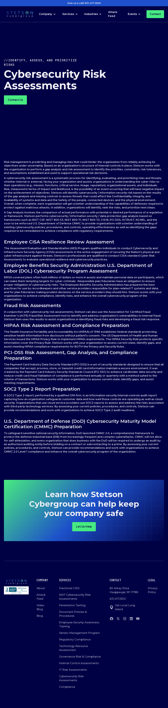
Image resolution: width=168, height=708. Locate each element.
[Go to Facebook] (112, 619)
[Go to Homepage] (20, 14)
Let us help (84, 526)
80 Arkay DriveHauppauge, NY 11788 (124, 590)
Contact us (15, 99)
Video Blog (40, 607)
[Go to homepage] (16, 581)
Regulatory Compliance (75, 639)
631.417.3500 (118, 598)
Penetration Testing (72, 605)
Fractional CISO (69, 588)
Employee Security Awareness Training (79, 624)
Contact (155, 14)
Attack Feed (112, 14)
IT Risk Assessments (73, 669)
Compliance (67, 686)
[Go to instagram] (125, 619)
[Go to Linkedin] (131, 619)
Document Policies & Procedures (73, 613)
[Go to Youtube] (138, 619)
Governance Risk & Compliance (80, 656)
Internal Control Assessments (79, 663)
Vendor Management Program (79, 633)
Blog (40, 615)
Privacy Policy (153, 590)
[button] (47, 14)
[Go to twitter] (118, 619)
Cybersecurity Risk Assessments (71, 678)
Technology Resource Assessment (73, 648)
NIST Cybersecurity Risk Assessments (75, 596)
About (41, 588)
